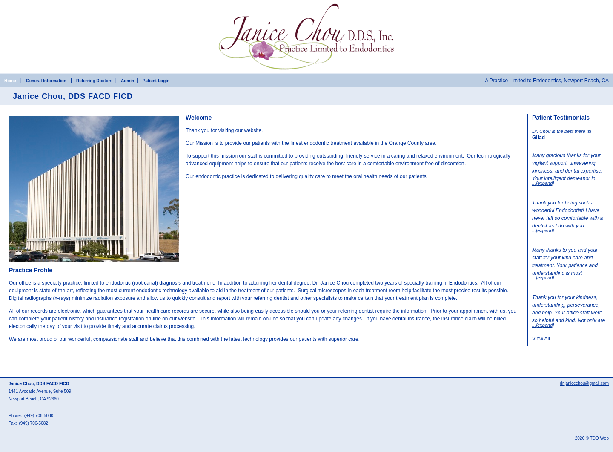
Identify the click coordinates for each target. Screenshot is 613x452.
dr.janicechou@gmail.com (584, 383)
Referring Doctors (94, 80)
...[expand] (543, 183)
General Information (46, 80)
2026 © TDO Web (592, 438)
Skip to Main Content (23, 3)
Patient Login (156, 80)
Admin (127, 80)
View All (541, 339)
